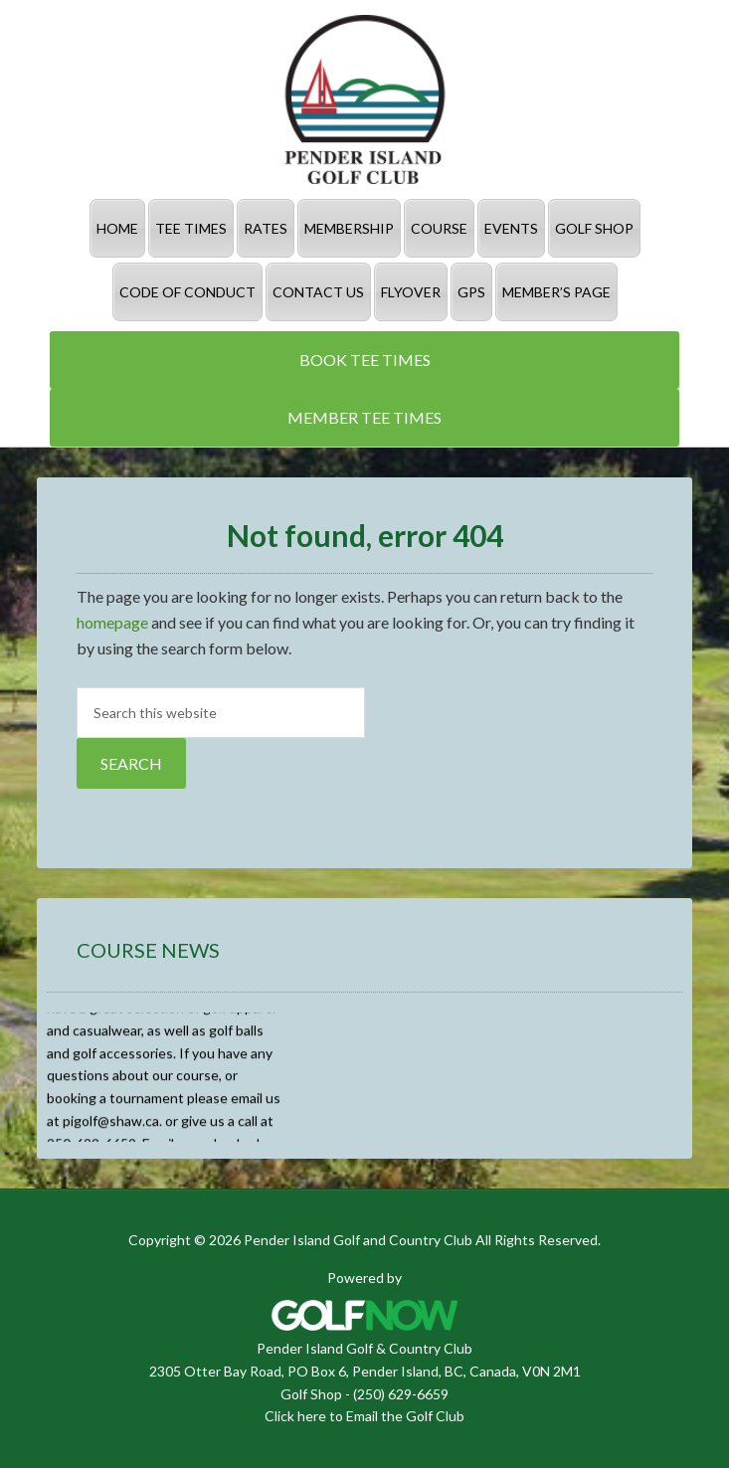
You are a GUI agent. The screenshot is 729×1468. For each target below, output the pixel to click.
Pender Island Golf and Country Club (364, 99)
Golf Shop (311, 1393)
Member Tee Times (364, 417)
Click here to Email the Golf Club (364, 1415)
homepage (112, 622)
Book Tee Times (365, 359)
